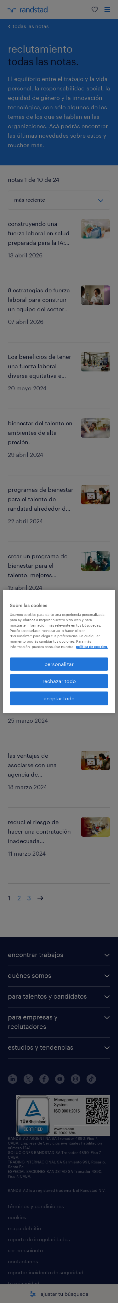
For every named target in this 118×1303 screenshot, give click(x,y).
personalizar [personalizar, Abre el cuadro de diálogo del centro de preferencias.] (59, 664)
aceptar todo (59, 698)
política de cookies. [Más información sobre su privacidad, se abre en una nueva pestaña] (92, 647)
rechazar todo (59, 681)
